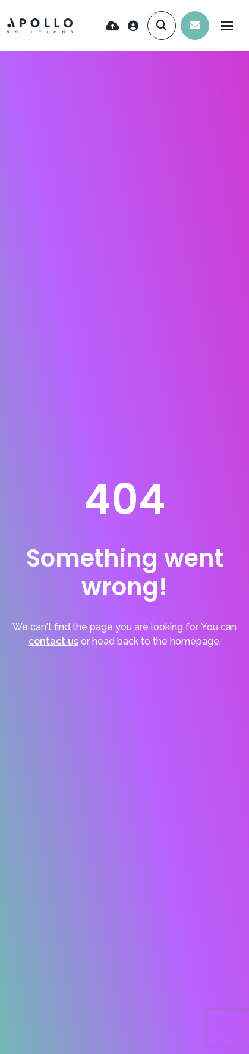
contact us (53, 641)
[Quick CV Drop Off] (112, 26)
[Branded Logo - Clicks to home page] (40, 25)
